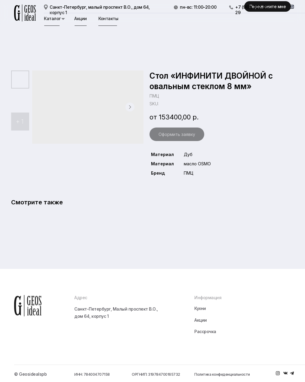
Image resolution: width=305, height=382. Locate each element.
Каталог (52, 18)
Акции (80, 18)
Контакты (108, 18)
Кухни (200, 330)
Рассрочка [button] (205, 353)
